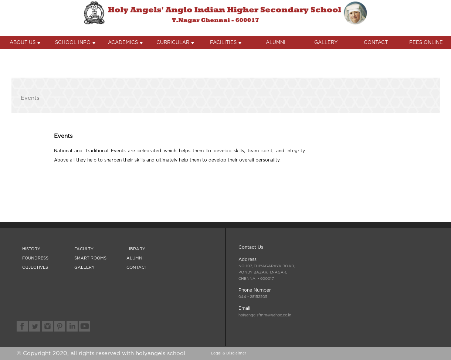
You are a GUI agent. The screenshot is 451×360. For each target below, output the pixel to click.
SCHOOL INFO (75, 42)
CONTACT (376, 42)
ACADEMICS (125, 42)
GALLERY (326, 42)
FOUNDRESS (35, 258)
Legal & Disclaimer (228, 353)
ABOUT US (25, 42)
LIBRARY (135, 249)
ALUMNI (275, 42)
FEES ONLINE (426, 42)
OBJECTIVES (35, 267)
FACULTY (84, 249)
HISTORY (31, 249)
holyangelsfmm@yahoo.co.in (264, 315)
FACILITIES (225, 42)
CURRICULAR (175, 42)
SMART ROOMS (90, 258)
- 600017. (266, 272)
